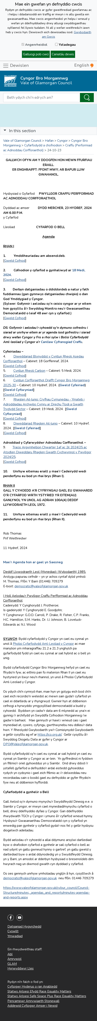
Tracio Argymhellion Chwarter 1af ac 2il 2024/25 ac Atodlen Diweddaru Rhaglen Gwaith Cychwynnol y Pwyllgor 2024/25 (47, 452)
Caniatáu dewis (63, 54)
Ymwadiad (15, 936)
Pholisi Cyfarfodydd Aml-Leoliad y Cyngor (43, 644)
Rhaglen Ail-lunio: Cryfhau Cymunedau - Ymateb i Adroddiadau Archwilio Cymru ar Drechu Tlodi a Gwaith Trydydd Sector (43, 404)
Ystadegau (65, 45)
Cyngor (62, 141)
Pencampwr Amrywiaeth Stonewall (33, 1001)
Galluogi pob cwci (36, 54)
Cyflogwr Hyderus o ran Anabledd (32, 986)
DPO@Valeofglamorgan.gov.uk (25, 744)
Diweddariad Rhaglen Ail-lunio (35, 423)
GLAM (12, 964)
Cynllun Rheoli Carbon (29, 371)
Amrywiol (14, 959)
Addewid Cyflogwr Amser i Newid (32, 1006)
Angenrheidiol (34, 45)
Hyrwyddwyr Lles (20, 968)
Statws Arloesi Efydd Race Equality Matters (39, 991)
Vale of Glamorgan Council (22, 141)
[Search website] (41, 97)
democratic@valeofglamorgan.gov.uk (41, 586)
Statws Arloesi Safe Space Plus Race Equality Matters (46, 996)
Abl (10, 954)
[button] (5, 130)
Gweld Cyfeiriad (72, 385)
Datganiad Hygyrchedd (24, 926)
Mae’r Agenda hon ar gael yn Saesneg (33, 562)
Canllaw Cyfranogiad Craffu (61, 342)
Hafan (49, 141)
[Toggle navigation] (48, 131)
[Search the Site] (87, 97)
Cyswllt (13, 931)
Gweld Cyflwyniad (18, 390)
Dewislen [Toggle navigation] (16, 66)
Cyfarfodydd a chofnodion (43, 145)
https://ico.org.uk (49, 734)
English (84, 65)
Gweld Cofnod (14, 261)
